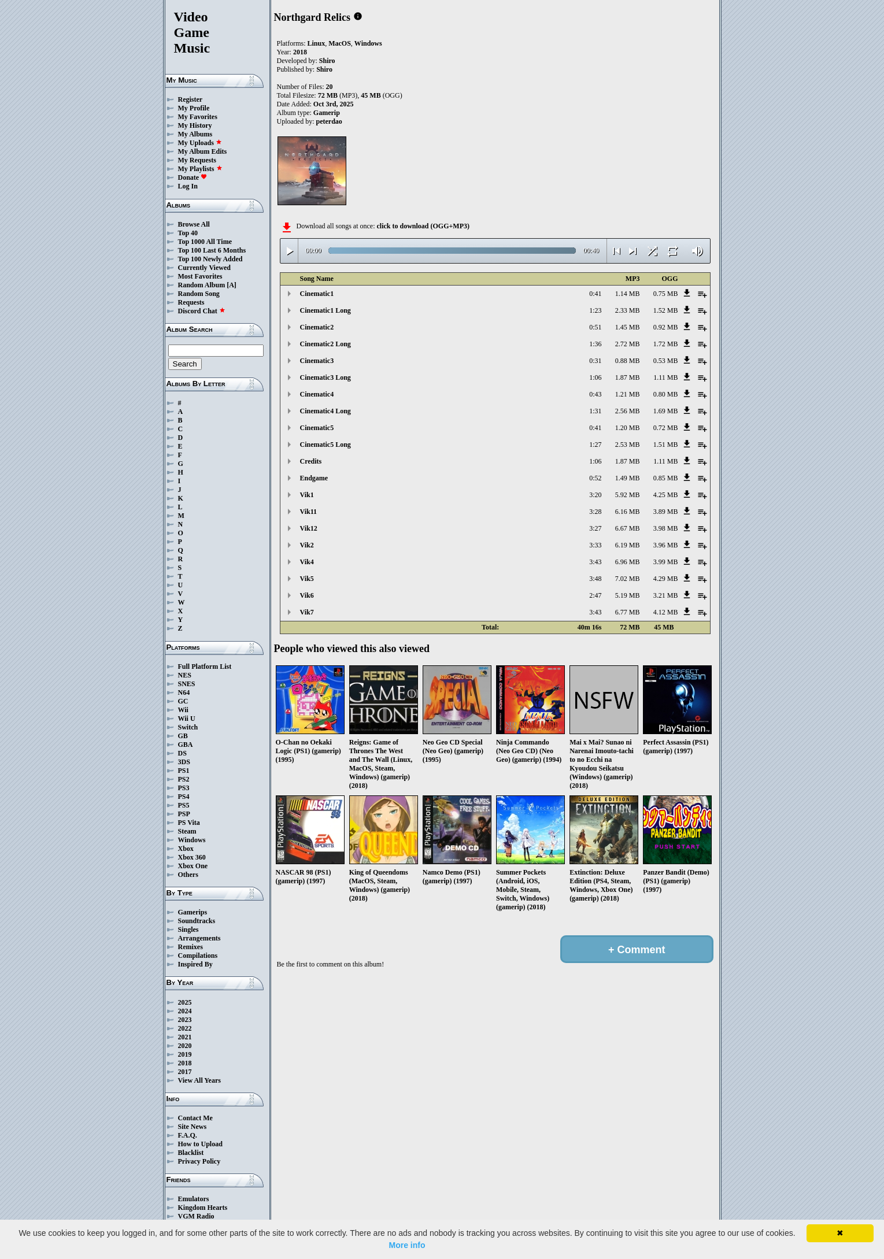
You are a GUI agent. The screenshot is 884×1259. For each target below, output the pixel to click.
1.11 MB (665, 377)
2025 (185, 1002)
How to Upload (200, 1144)
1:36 (595, 344)
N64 (184, 692)
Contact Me (195, 1118)
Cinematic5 (317, 428)
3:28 (595, 512)
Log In (188, 186)
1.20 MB (627, 428)
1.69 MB (665, 411)
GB (183, 736)
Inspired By (195, 964)
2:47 (595, 595)
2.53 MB (627, 444)
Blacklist (191, 1153)
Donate (193, 177)
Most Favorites (200, 276)
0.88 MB (627, 361)
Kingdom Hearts (203, 1208)
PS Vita (189, 823)
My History (195, 125)
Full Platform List (205, 666)
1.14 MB (627, 294)
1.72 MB (665, 344)
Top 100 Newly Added (210, 259)
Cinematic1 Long (325, 310)
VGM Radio (196, 1216)
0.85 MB (665, 478)
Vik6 (307, 595)
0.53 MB (665, 361)
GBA (185, 744)
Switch (188, 727)
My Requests (197, 160)
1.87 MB (627, 377)
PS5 (184, 805)
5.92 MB (627, 495)
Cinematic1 (317, 294)
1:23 (595, 310)
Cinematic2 (317, 327)
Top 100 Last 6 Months (212, 250)
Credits (311, 461)
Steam (187, 831)
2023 (185, 1020)
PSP (184, 814)
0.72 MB (665, 428)
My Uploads (200, 143)
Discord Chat (201, 311)
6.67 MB (627, 528)
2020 (185, 1046)
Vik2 (307, 545)
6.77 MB (627, 612)
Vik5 (307, 579)
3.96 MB (665, 545)
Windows (192, 840)
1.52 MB (665, 310)
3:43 (595, 562)
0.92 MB (665, 327)
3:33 (595, 545)
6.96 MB (627, 562)
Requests (191, 302)
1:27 (595, 444)
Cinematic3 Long (325, 377)
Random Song (199, 294)
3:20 (595, 495)
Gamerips (193, 912)
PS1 (184, 770)
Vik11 (308, 512)
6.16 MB (627, 512)
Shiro (327, 61)
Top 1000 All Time (205, 242)
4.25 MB (665, 495)
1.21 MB (627, 394)
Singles (188, 929)
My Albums (195, 134)
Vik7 (307, 612)
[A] (231, 285)
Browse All (194, 224)
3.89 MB (665, 512)
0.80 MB (665, 394)
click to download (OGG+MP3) (422, 226)
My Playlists (200, 169)
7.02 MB (627, 579)
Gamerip (326, 113)
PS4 (184, 797)
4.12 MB (665, 612)
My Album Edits (202, 151)
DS (182, 753)
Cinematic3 (317, 361)
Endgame (314, 478)
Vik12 (308, 528)
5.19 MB (627, 595)
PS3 (184, 788)
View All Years (199, 1080)
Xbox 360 (192, 857)
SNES (186, 684)
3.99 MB (665, 562)
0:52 (595, 478)
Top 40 (188, 233)
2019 (185, 1054)
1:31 (595, 411)
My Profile (194, 108)
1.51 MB (665, 444)
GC (183, 701)
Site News (192, 1127)
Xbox (186, 849)
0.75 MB (665, 294)
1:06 (595, 377)
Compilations (198, 955)
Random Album (201, 285)
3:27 (595, 528)
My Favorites (197, 117)
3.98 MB (665, 528)
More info (407, 1245)
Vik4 (307, 562)
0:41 (595, 294)
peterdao (329, 121)
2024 (185, 1011)
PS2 (184, 779)
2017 (185, 1072)
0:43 (595, 394)
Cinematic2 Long (325, 344)
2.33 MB (627, 310)
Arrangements (199, 938)
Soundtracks (197, 921)
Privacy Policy (199, 1161)
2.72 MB (627, 344)
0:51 (595, 327)
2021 (185, 1037)
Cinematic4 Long (325, 411)
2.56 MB (627, 411)
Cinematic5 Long (325, 444)
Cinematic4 (317, 394)
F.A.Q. (187, 1135)
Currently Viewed (204, 268)
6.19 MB (627, 545)
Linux (317, 43)
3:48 (595, 579)
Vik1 (307, 495)
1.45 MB (627, 327)
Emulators (193, 1199)
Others (188, 875)
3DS (184, 762)
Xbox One (193, 866)
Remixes (190, 947)
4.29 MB (665, 579)
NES (184, 675)
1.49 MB (627, 478)
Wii (183, 710)
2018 (185, 1063)
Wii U (186, 718)
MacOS (339, 43)
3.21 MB (665, 595)
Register (190, 99)
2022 (185, 1028)
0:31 (595, 361)
